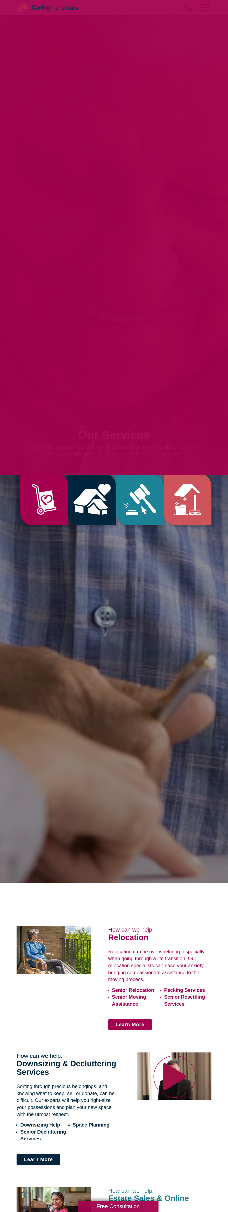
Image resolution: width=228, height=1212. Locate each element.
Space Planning (91, 1125)
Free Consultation (118, 1206)
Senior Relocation (133, 990)
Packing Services (184, 990)
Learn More (130, 1024)
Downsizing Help (40, 1125)
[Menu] (205, 7)
